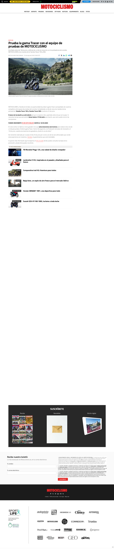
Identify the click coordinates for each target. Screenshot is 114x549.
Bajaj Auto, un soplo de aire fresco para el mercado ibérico (46, 180)
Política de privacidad (54, 496)
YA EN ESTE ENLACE (28, 123)
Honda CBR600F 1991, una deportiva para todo (41, 190)
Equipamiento (74, 12)
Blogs (82, 12)
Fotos (88, 12)
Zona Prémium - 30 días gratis (20, 1)
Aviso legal (61, 496)
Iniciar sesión (96, 1)
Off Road (58, 12)
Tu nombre (10, 463)
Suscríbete (86, 1)
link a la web (39, 141)
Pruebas (41, 12)
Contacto (47, 496)
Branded (18, 149)
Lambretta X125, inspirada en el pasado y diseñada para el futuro (46, 161)
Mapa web (67, 496)
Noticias (65, 12)
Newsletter (36, 1)
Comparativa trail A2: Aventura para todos (39, 170)
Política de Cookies (92, 461)
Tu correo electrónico (13, 470)
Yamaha (30, 137)
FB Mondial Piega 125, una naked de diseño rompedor (44, 149)
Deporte (34, 12)
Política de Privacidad (81, 461)
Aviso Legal (73, 461)
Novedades (49, 12)
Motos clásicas (17, 191)
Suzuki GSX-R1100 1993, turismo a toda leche (41, 201)
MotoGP (27, 12)
